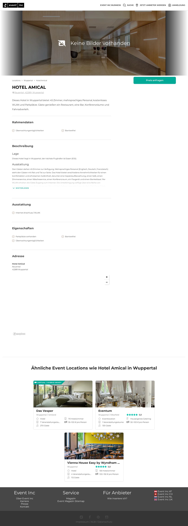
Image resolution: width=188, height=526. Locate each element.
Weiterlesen (20, 188)
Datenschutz (105, 521)
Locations (16, 80)
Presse (24, 504)
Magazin (71, 498)
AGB (93, 521)
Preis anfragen (154, 80)
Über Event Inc (24, 498)
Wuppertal (28, 80)
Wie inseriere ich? (117, 498)
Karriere (24, 501)
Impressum (82, 521)
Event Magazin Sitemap (70, 501)
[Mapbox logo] (19, 334)
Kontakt (24, 506)
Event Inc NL (163, 496)
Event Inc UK (163, 499)
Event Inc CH (163, 494)
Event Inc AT (163, 491)
